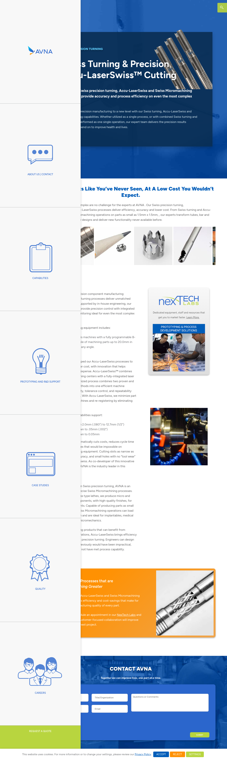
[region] (131, 246)
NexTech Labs (126, 615)
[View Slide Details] (104, 246)
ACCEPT (161, 754)
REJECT (177, 754)
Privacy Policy (143, 754)
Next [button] (211, 245)
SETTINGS (195, 754)
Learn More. (192, 317)
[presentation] (180, 721)
